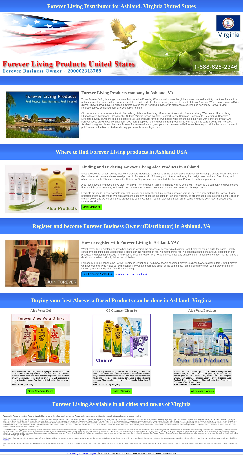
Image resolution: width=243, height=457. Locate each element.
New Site (116, 423)
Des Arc (70, 424)
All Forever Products (202, 391)
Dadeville (213, 423)
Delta (45, 423)
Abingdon (140, 419)
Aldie (195, 419)
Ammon (61, 421)
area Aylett (161, 421)
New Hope (40, 424)
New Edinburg (86, 424)
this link (6, 440)
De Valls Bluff (158, 424)
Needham (58, 423)
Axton (155, 421)
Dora (64, 423)
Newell (83, 423)
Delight (109, 424)
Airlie (178, 419)
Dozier (19, 423)
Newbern (6, 424)
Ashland (125, 421)
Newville (181, 423)
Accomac (147, 419)
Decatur (206, 424)
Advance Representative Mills (161, 419)
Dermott (61, 424)
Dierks (131, 424)
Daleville (22, 424)
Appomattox (83, 421)
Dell (66, 424)
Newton (149, 423)
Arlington (101, 421)
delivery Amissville (51, 421)
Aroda (107, 421)
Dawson (13, 423)
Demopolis (39, 423)
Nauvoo (68, 423)
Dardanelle (77, 424)
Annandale (74, 421)
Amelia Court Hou (31, 421)
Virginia (93, 453)
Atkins (142, 421)
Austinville (148, 421)
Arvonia (112, 421)
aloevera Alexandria (205, 419)
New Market (142, 423)
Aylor (168, 421)
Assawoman (133, 421)
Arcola (95, 421)
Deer (181, 424)
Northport (220, 423)
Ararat (90, 421)
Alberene (184, 419)
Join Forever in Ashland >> (97, 274)
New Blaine (175, 424)
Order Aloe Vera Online (40, 391)
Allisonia (223, 419)
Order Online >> (92, 207)
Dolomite (32, 423)
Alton (5, 421)
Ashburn (119, 421)
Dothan (46, 424)
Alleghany (215, 419)
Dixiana (27, 424)
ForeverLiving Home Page (77, 453)
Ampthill (67, 421)
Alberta (190, 419)
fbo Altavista (231, 419)
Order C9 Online (122, 391)
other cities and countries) (132, 274)
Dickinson (25, 423)
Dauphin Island (158, 423)
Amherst (41, 421)
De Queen (213, 424)
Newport (103, 424)
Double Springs (172, 423)
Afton (174, 419)
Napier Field (76, 423)
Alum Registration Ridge (16, 421)
